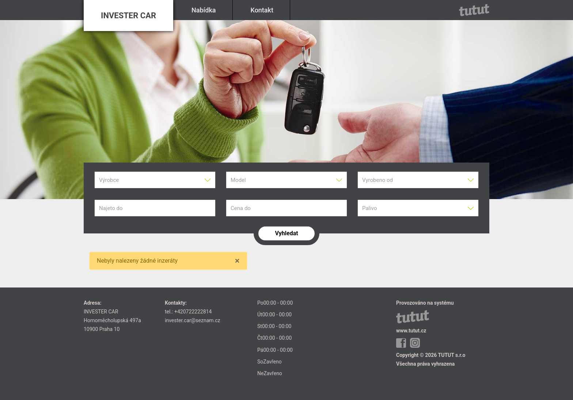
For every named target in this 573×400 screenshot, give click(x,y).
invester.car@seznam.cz (192, 320)
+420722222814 (193, 312)
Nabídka (203, 10)
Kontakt (262, 10)
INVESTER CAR (128, 15)
